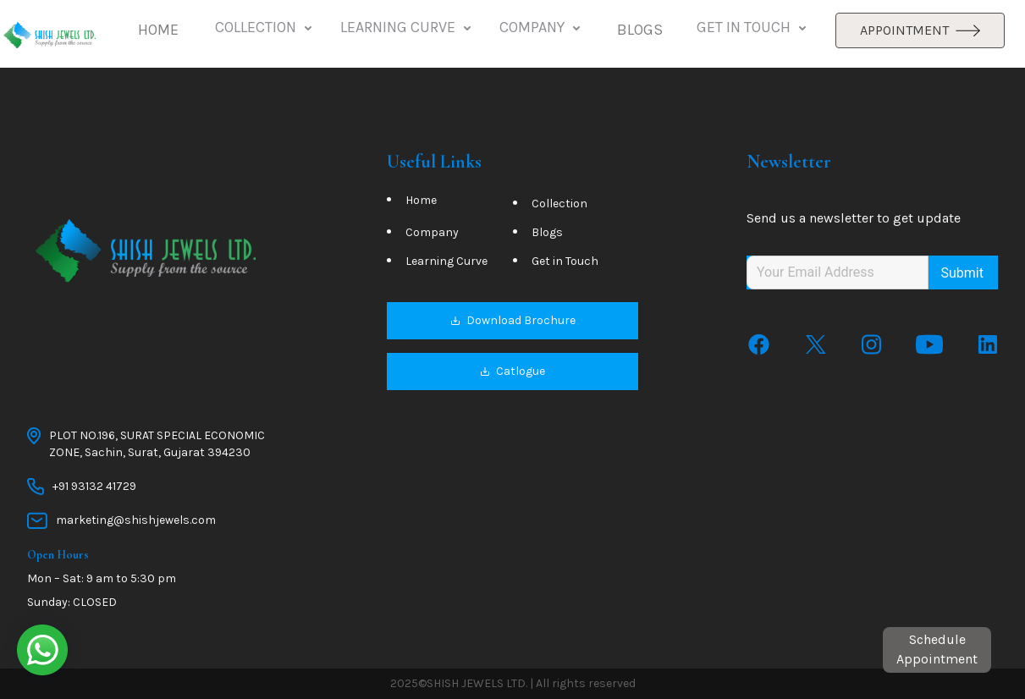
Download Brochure (513, 321)
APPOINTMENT (920, 30)
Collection (559, 204)
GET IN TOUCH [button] (753, 28)
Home (421, 201)
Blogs (547, 233)
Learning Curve (446, 262)
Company (432, 233)
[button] (158, 30)
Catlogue (512, 372)
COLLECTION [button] (265, 28)
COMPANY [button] (541, 28)
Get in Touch (565, 262)
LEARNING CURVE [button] (407, 28)
